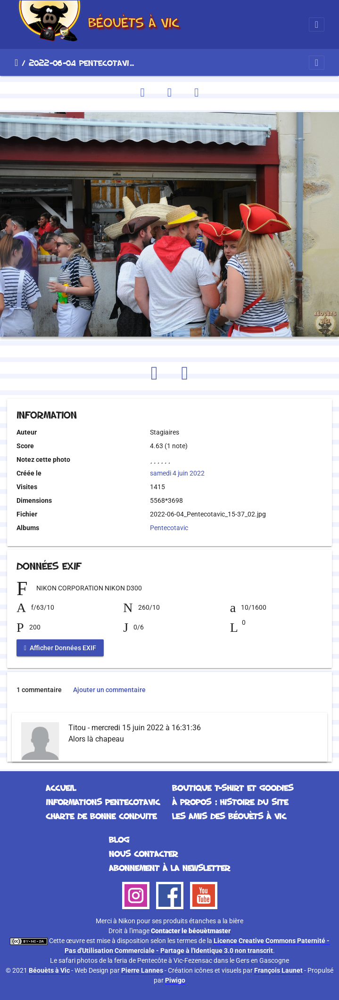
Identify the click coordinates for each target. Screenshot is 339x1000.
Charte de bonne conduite (101, 816)
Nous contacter (143, 853)
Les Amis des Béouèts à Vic (229, 816)
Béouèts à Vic (49, 970)
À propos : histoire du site (230, 802)
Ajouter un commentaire (109, 690)
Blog (119, 839)
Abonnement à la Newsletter (169, 868)
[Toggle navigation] (316, 24)
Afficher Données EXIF (60, 648)
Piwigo (175, 980)
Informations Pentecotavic (103, 802)
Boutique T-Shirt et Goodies (232, 787)
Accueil (16, 63)
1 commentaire (39, 690)
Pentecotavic (169, 528)
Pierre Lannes (142, 970)
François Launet (278, 970)
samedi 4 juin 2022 (177, 473)
